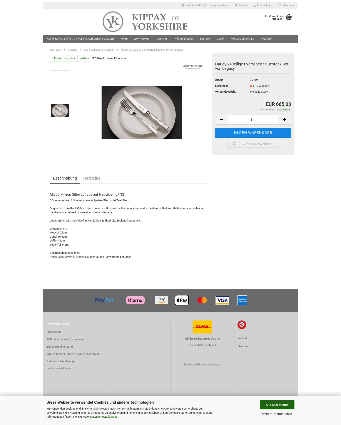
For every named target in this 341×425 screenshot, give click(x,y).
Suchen (241, 5)
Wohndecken (142, 38)
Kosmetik (266, 38)
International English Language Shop (205, 5)
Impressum (54, 331)
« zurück (70, 58)
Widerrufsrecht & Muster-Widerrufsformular (73, 354)
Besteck (205, 38)
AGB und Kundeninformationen (65, 339)
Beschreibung (65, 178)
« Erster (56, 58)
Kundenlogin (262, 5)
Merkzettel (286, 5)
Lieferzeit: (221, 85)
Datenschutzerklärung (103, 416)
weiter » (84, 58)
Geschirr (162, 38)
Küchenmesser (184, 38)
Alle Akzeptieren (277, 405)
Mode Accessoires (242, 38)
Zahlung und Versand (60, 346)
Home (123, 38)
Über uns (242, 346)
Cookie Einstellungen (59, 368)
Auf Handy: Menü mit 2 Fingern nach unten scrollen (80, 38)
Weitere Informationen (277, 414)
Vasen (220, 38)
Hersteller (91, 178)
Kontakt (242, 338)
